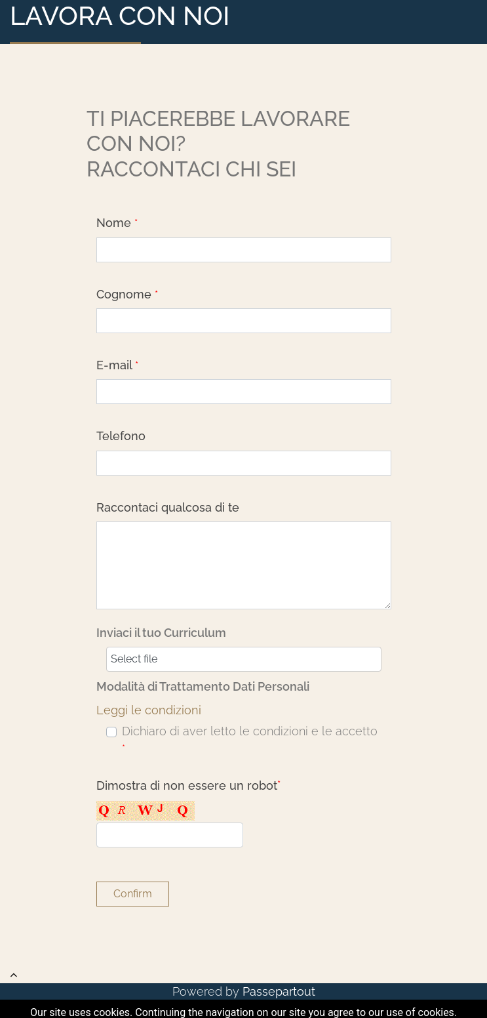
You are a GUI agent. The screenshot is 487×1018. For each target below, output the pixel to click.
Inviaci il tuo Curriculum (161, 633)
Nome (117, 223)
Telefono (121, 436)
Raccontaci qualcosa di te (167, 507)
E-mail (117, 365)
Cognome (127, 294)
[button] (132, 894)
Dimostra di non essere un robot (188, 785)
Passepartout (279, 991)
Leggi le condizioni (148, 710)
